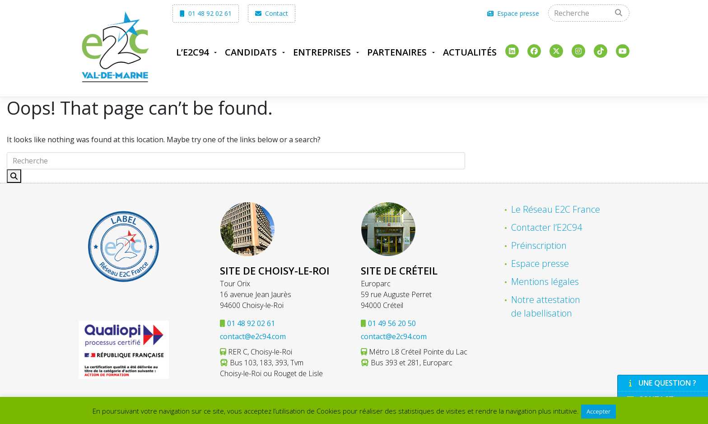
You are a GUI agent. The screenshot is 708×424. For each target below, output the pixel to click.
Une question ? (661, 383)
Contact (271, 13)
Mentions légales (545, 281)
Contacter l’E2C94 (546, 227)
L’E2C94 (192, 52)
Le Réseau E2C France (555, 209)
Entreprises (322, 52)
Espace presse (513, 13)
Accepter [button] (598, 411)
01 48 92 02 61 (206, 13)
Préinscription (539, 245)
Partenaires (397, 52)
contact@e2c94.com (253, 336)
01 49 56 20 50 (392, 323)
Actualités (470, 52)
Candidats (251, 52)
